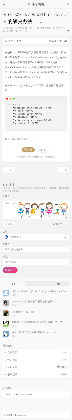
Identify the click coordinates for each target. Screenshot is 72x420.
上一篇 (8, 170)
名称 (6, 231)
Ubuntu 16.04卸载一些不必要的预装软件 (33, 301)
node (29, 394)
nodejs (8, 394)
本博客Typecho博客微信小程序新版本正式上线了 (38, 322)
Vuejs (16, 394)
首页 (9, 41)
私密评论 (57, 223)
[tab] (13, 283)
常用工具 (23, 31)
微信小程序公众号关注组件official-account (35, 332)
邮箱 (6, 244)
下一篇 (63, 170)
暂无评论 (60, 28)
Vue (22, 394)
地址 (5, 256)
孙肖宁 (9, 28)
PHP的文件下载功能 (23, 311)
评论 (6, 196)
